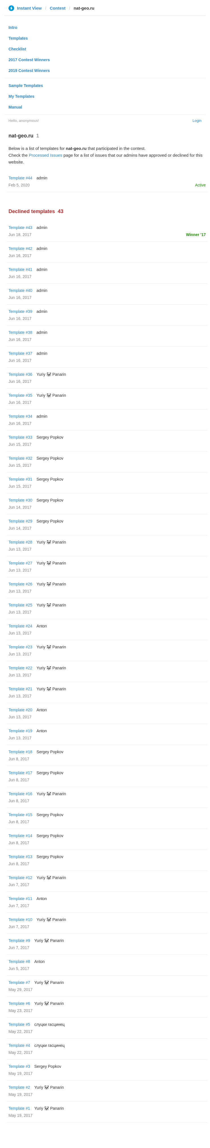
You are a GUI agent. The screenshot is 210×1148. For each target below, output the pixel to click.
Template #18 (20, 752)
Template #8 (19, 961)
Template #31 (20, 479)
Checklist (17, 49)
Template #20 (20, 710)
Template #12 (20, 877)
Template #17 (20, 773)
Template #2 (19, 1087)
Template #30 (20, 500)
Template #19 (20, 731)
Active (200, 185)
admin (42, 178)
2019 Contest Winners (29, 70)
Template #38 (20, 332)
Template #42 (20, 248)
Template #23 (20, 647)
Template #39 (20, 311)
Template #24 (20, 626)
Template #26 (20, 584)
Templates (18, 38)
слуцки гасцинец (49, 1024)
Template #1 (19, 1108)
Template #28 (20, 542)
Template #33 (20, 437)
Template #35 (20, 395)
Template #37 (20, 353)
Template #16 (20, 793)
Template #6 (19, 1003)
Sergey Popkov (50, 437)
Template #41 (20, 269)
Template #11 (20, 898)
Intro (12, 27)
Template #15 (20, 814)
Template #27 (20, 563)
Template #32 (20, 458)
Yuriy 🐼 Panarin (51, 374)
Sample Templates (25, 85)
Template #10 (20, 919)
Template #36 (20, 374)
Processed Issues (45, 155)
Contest (58, 8)
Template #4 (19, 1045)
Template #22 (20, 668)
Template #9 (19, 940)
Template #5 (19, 1024)
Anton (42, 626)
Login (197, 120)
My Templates (21, 96)
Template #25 (20, 605)
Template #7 (19, 982)
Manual (15, 107)
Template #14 (20, 835)
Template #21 (20, 689)
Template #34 (20, 416)
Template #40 (20, 290)
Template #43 (20, 227)
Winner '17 (196, 234)
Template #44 (20, 178)
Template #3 (19, 1066)
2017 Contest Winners (29, 60)
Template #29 (20, 521)
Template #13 (20, 856)
